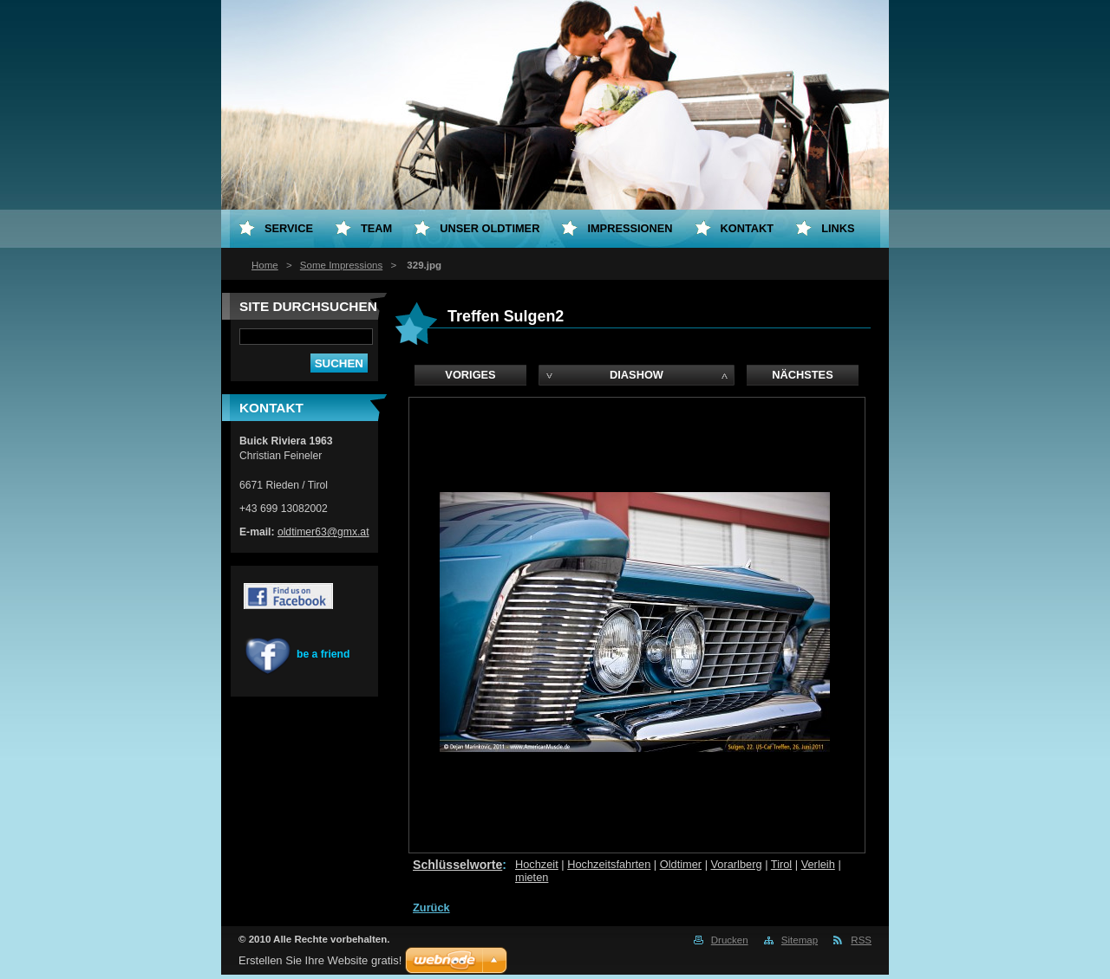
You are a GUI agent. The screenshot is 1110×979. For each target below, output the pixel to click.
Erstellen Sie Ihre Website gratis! (320, 960)
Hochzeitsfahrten (608, 864)
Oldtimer (681, 864)
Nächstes (802, 374)
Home (264, 265)
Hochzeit (536, 864)
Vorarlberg (736, 864)
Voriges (470, 374)
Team (376, 228)
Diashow (636, 374)
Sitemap (799, 940)
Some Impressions (341, 265)
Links (837, 228)
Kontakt (747, 228)
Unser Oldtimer (489, 228)
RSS (861, 940)
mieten (531, 877)
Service (288, 228)
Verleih (818, 864)
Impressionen (629, 228)
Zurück (431, 907)
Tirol (781, 864)
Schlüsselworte (457, 865)
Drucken (729, 940)
